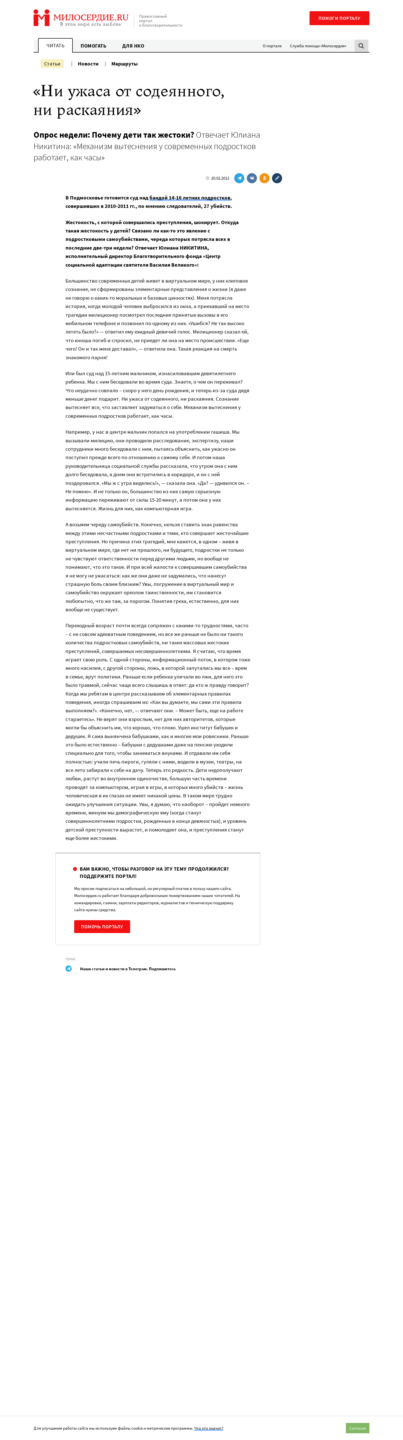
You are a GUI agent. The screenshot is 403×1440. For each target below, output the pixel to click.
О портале (272, 45)
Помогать (93, 46)
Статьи (52, 63)
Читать (55, 45)
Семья (70, 959)
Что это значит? (208, 1428)
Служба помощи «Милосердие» (318, 45)
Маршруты (124, 63)
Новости (88, 63)
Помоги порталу (339, 18)
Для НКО (133, 46)
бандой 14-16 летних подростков (189, 197)
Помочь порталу (102, 927)
